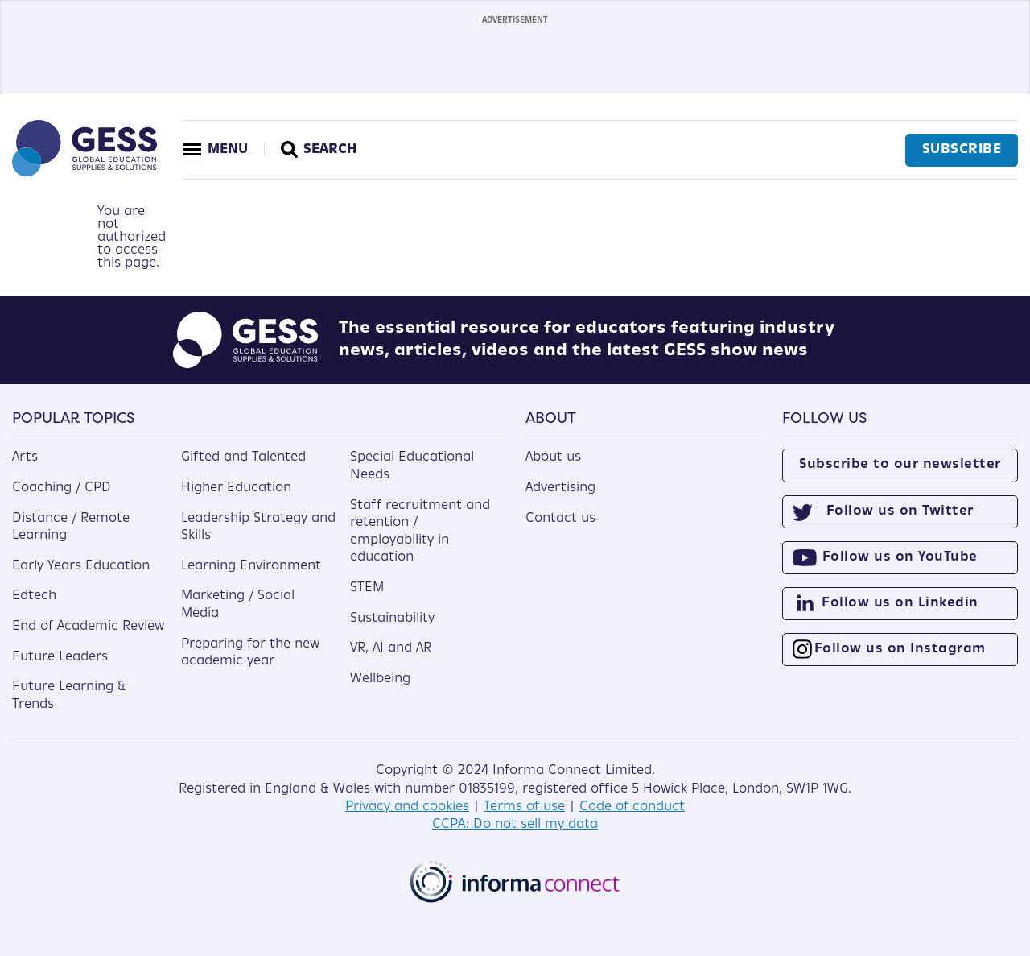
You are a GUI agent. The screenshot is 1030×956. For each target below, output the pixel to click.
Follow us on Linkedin (900, 603)
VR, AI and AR (390, 648)
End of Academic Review (88, 626)
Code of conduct (632, 807)
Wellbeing (380, 679)
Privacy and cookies (407, 807)
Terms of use (524, 807)
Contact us (560, 518)
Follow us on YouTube (900, 557)
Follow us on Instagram (900, 649)
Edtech (34, 596)
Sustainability (392, 618)
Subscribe (962, 149)
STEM (367, 587)
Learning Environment (251, 566)
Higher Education (236, 488)
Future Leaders (60, 657)
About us (553, 457)
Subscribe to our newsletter (900, 464)
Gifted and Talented (243, 457)
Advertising (560, 488)
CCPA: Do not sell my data (515, 824)
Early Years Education (81, 566)
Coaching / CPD (61, 488)
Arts (25, 457)
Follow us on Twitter (900, 511)
